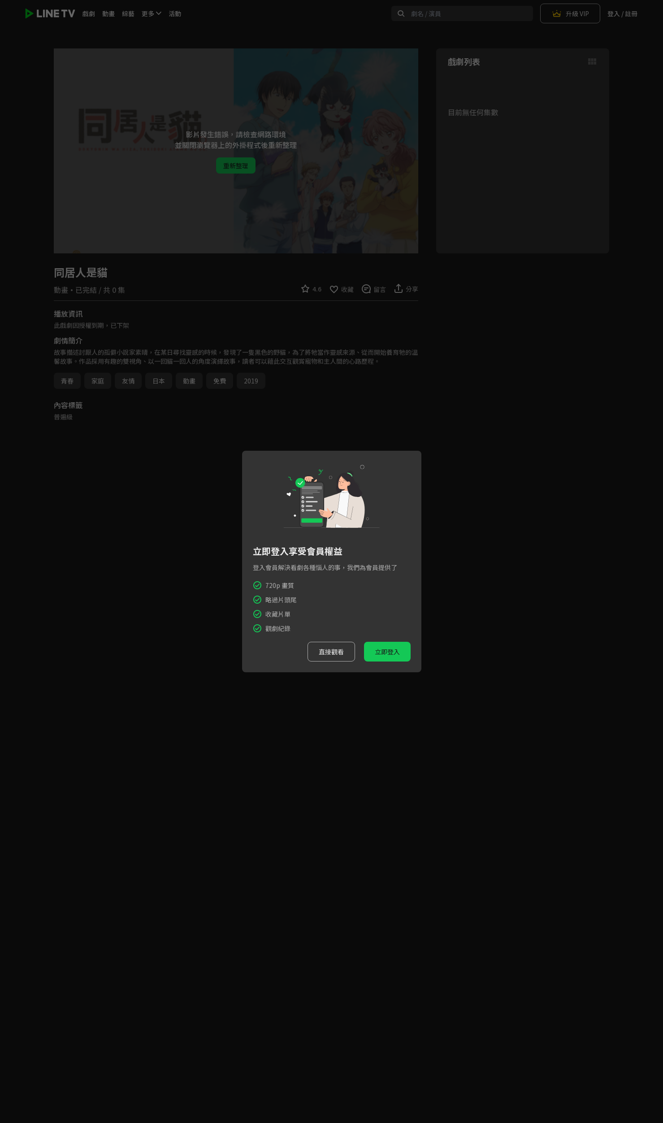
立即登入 (387, 651)
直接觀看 (331, 651)
